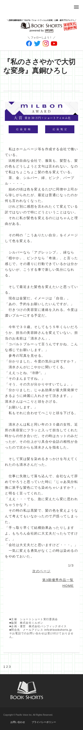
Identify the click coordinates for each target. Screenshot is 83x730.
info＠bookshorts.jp (58, 629)
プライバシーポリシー (44, 722)
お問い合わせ (17, 722)
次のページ (41, 571)
